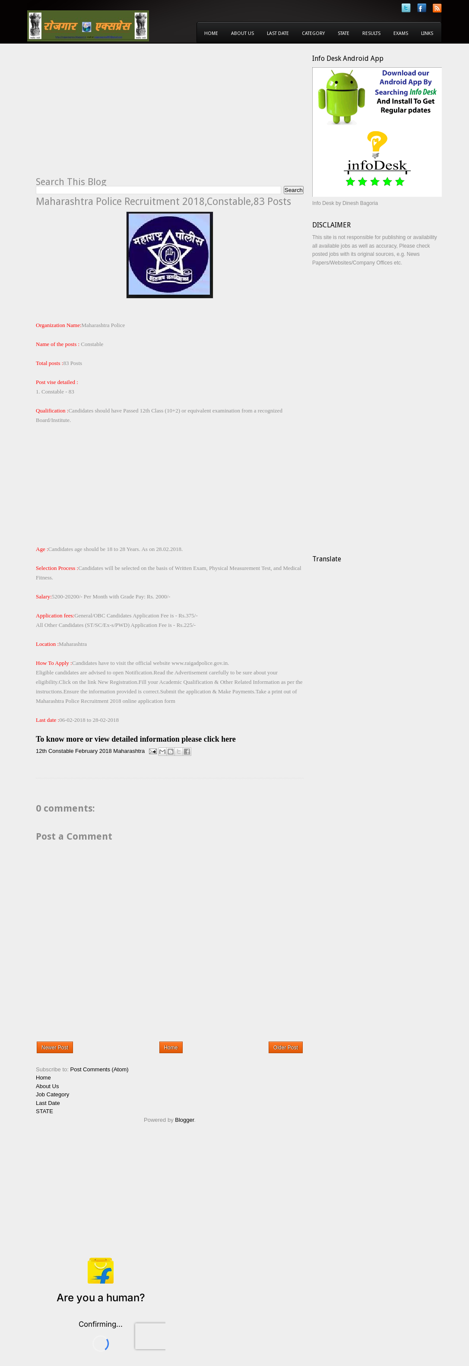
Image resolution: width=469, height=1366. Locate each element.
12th (41, 751)
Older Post (285, 1048)
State (343, 33)
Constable (61, 751)
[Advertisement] (108, 114)
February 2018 (93, 751)
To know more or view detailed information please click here (136, 739)
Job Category (52, 1094)
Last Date (278, 33)
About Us (242, 33)
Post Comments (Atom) (99, 1069)
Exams (400, 33)
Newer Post (54, 1048)
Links (427, 33)
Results (371, 33)
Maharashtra (129, 751)
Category (313, 33)
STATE (44, 1111)
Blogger (184, 1120)
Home (211, 33)
